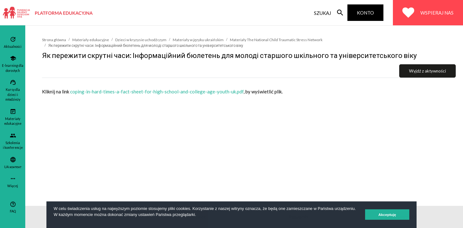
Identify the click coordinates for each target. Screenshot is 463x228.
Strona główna (54, 39)
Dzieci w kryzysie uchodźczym (140, 39)
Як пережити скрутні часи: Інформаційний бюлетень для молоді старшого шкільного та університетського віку (145, 45)
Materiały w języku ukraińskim (198, 39)
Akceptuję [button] (387, 214)
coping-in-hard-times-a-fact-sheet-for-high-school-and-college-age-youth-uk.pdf (157, 91)
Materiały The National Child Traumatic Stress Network (276, 39)
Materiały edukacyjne (90, 39)
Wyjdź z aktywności (427, 70)
